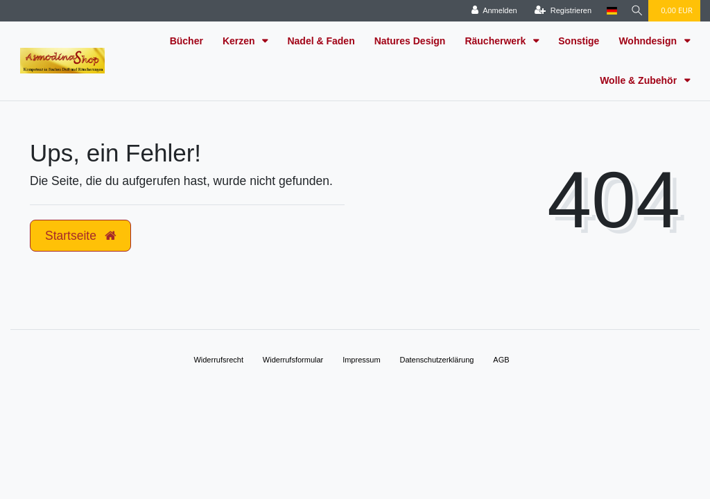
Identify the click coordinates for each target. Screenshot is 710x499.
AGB (501, 360)
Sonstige (578, 40)
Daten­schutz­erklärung (436, 360)
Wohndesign (648, 40)
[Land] (608, 10)
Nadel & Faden (320, 40)
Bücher (186, 40)
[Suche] (634, 10)
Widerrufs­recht (218, 360)
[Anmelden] (490, 10)
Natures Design (410, 40)
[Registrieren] (559, 10)
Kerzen (240, 40)
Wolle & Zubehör (639, 80)
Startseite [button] (80, 236)
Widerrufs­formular (293, 360)
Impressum (361, 360)
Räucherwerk (496, 40)
